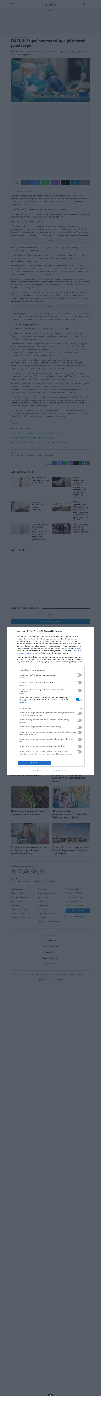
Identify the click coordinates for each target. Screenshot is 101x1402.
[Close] (90, 631)
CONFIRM (34, 763)
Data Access (50, 771)
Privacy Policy (63, 771)
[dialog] (50, 701)
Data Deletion (38, 771)
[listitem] (50, 670)
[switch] (79, 675)
